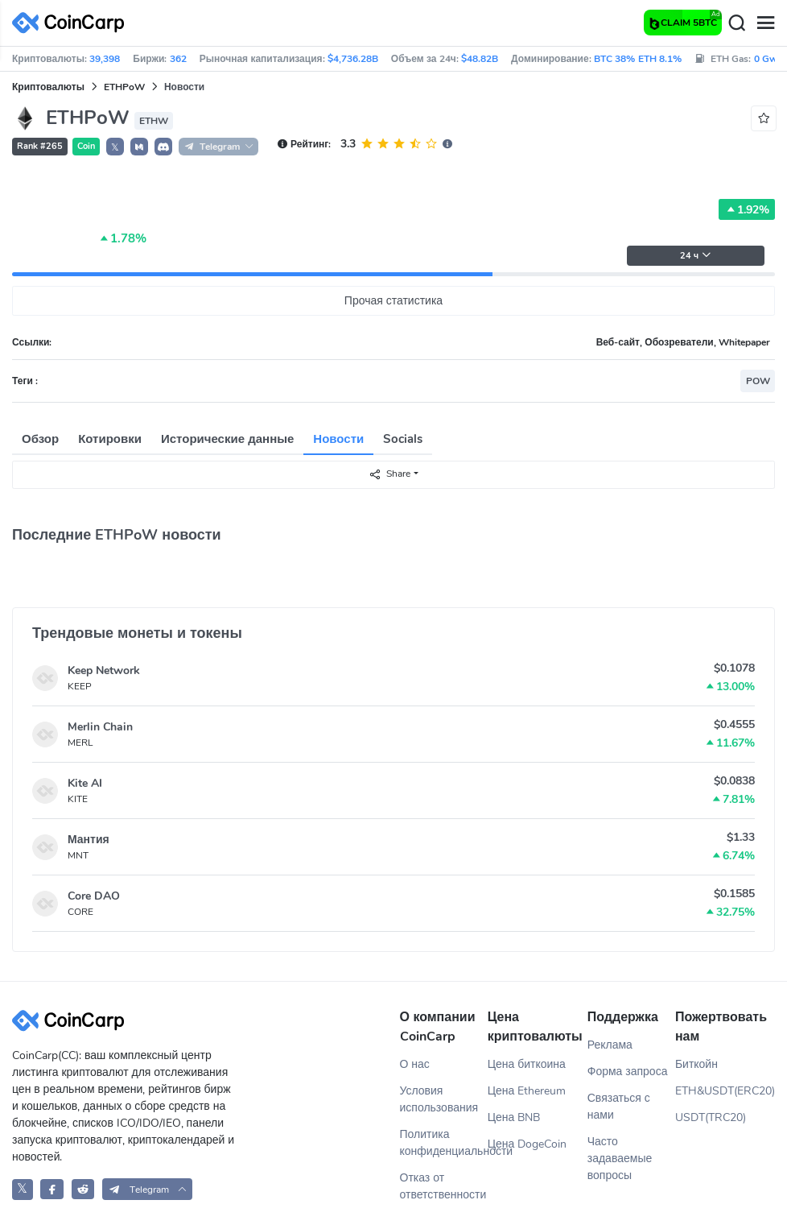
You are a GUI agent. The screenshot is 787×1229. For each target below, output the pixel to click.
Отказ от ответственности (443, 1186)
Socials (402, 439)
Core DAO (94, 896)
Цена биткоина (527, 1064)
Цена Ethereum (527, 1091)
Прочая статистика (393, 300)
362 (178, 58)
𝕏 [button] (115, 147)
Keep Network (104, 670)
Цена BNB (514, 1117)
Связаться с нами (618, 1106)
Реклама (609, 1045)
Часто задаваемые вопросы (620, 1158)
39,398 (104, 58)
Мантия (88, 839)
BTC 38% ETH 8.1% (638, 58)
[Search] (736, 23)
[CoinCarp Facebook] (52, 1189)
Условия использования (439, 1099)
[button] (139, 146)
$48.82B (479, 58)
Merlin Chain (100, 727)
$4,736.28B (353, 58)
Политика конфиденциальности (444, 1143)
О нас (415, 1064)
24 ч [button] (695, 256)
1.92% (746, 209)
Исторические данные (227, 439)
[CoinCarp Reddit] (83, 1189)
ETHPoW (124, 87)
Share (389, 474)
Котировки (110, 439)
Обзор (40, 439)
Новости (338, 439)
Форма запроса (627, 1071)
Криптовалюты (48, 87)
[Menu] (765, 23)
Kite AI (85, 783)
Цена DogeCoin (527, 1144)
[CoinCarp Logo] (72, 23)
